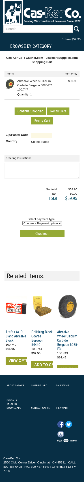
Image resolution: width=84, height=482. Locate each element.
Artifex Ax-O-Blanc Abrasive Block (16, 336)
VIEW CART (62, 407)
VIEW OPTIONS (18, 360)
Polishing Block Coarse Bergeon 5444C (42, 338)
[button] (30, 111)
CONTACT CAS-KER (41, 407)
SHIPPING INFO (39, 385)
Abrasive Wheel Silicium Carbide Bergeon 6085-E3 (67, 340)
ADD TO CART (43, 365)
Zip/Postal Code (17, 135)
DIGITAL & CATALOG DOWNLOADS (13, 404)
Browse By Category (31, 46)
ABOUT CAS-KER (15, 385)
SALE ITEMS (62, 385)
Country (11, 141)
